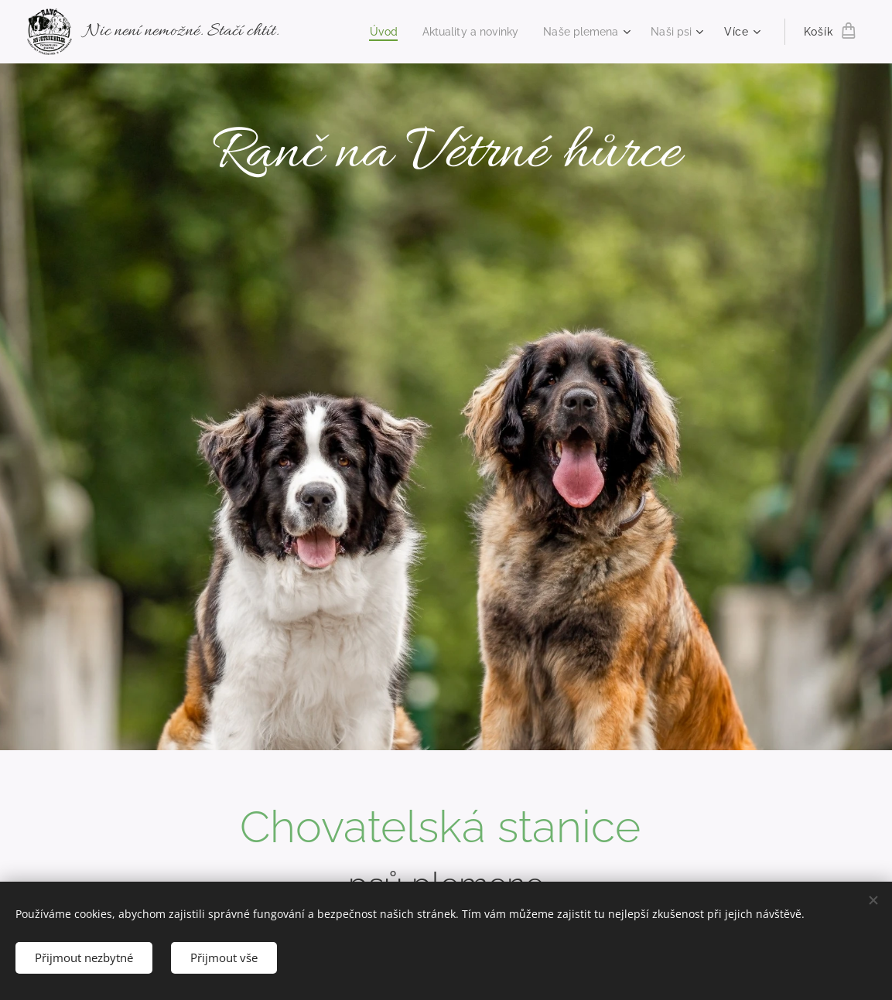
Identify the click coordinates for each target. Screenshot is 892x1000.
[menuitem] (368, 31)
